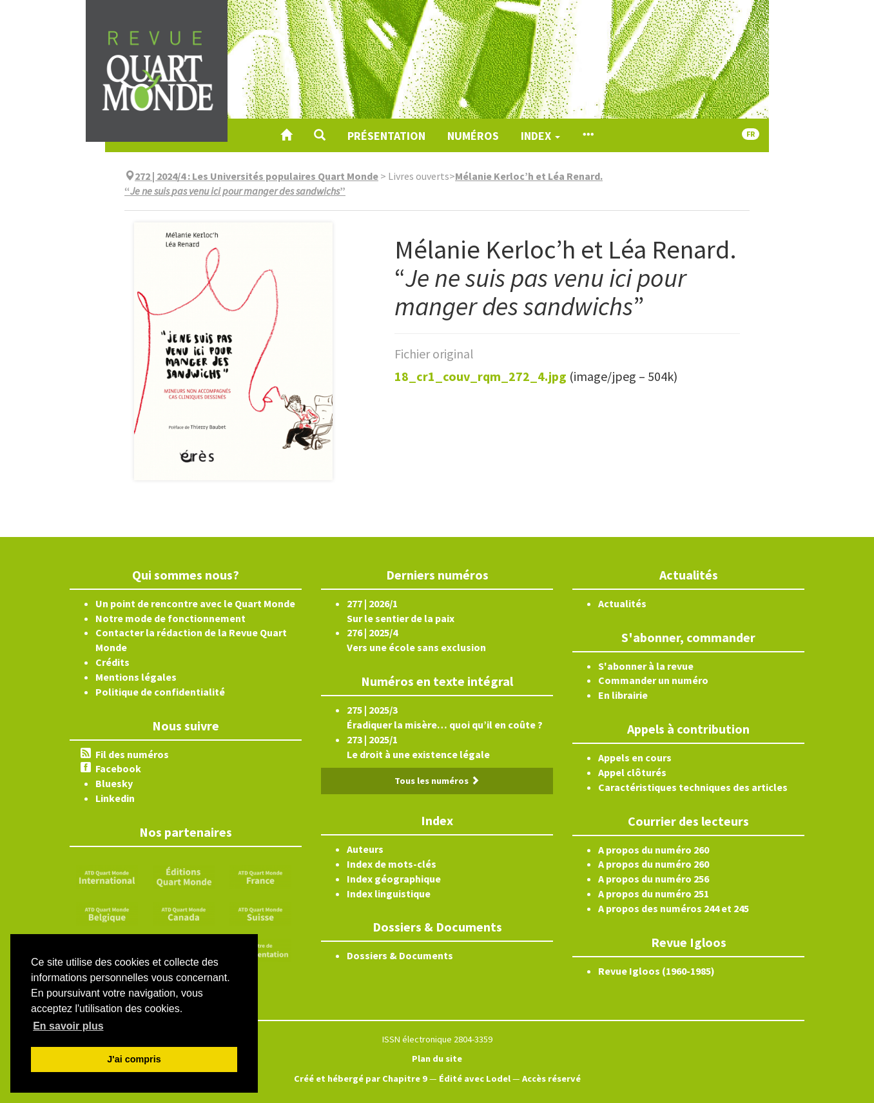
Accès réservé (551, 1078)
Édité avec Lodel (474, 1078)
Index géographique (394, 878)
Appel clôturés (632, 772)
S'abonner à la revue (646, 665)
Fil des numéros (132, 754)
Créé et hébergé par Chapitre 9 (360, 1078)
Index (540, 135)
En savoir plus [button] (68, 1025)
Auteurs (365, 849)
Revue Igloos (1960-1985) (656, 970)
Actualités (622, 603)
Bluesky (114, 783)
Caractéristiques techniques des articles (693, 787)
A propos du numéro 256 (653, 878)
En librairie (623, 694)
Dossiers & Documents (400, 955)
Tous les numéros (437, 780)
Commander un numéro (653, 680)
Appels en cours (635, 757)
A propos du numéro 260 (653, 849)
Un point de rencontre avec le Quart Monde (195, 603)
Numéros (473, 135)
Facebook (118, 768)
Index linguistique (389, 893)
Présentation (386, 135)
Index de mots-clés (391, 863)
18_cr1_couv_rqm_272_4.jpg (480, 376)
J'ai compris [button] (133, 1059)
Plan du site (437, 1058)
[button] (319, 135)
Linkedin (115, 798)
